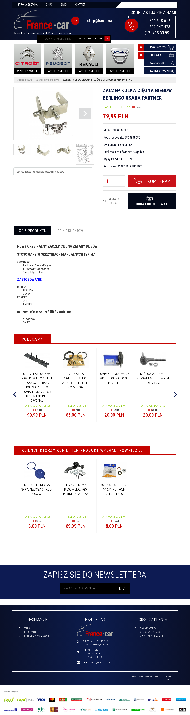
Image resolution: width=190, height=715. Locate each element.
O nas (49, 4)
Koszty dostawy (149, 626)
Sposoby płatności (151, 630)
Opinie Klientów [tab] (70, 229)
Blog (64, 4)
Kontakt (79, 4)
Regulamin (30, 630)
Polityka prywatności (36, 635)
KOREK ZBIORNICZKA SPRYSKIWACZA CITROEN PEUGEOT (37, 488)
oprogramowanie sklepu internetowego (152, 675)
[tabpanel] (95, 281)
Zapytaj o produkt (111, 199)
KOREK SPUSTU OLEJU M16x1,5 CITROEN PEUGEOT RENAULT (114, 488)
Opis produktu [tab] (32, 229)
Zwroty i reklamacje (152, 635)
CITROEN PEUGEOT (130, 166)
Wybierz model (27, 71)
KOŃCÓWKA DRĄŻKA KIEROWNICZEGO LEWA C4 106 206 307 (153, 377)
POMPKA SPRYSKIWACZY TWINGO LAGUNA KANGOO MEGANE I (114, 377)
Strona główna (27, 4)
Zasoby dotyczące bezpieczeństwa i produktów (40, 171)
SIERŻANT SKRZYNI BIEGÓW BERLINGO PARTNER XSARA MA (75, 488)
